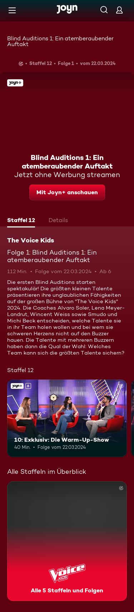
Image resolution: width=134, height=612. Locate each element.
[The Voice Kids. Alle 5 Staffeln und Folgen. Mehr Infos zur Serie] (67, 541)
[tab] (21, 221)
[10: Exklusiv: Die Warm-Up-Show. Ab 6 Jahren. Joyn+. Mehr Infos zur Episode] (67, 418)
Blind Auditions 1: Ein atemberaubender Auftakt (60, 41)
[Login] (119, 10)
